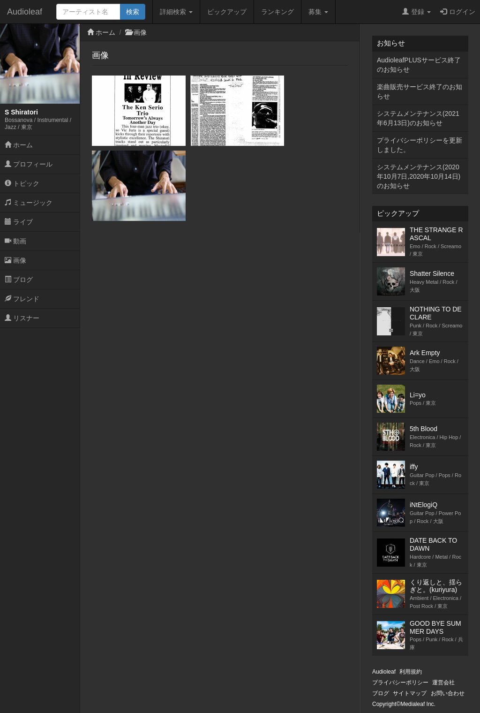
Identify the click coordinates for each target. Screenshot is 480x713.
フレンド (22, 299)
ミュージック (28, 202)
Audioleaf (24, 11)
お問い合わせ (448, 693)
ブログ (19, 279)
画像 (15, 260)
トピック (22, 183)
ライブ (19, 222)
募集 (318, 11)
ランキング (277, 11)
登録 (416, 11)
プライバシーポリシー (400, 682)
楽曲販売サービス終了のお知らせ (419, 91)
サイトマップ (410, 693)
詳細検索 (176, 11)
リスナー (22, 318)
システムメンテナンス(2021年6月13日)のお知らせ (418, 118)
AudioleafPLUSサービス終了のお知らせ (419, 64)
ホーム (19, 145)
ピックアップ (227, 11)
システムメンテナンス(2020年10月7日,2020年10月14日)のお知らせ (418, 176)
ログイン (457, 11)
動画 (15, 241)
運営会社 (443, 682)
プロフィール (28, 164)
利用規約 (410, 671)
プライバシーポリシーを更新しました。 (419, 145)
